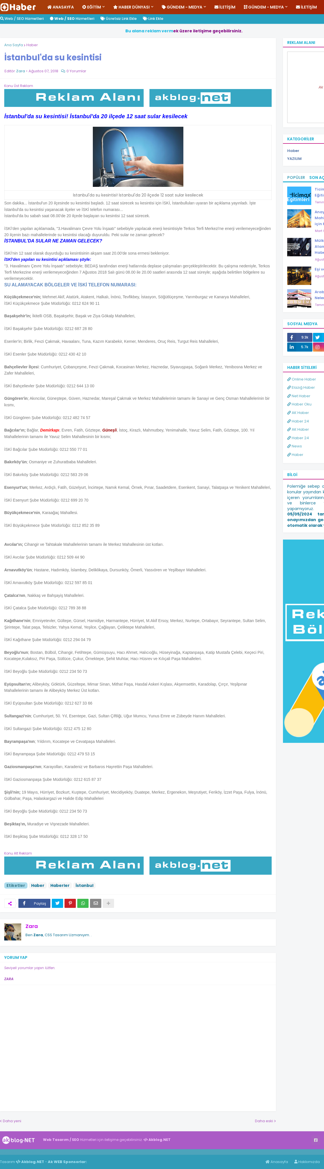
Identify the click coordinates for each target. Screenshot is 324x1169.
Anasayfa (276, 1161)
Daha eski (264, 1121)
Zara (31, 926)
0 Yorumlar (76, 71)
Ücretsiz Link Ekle (118, 18)
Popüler (296, 177)
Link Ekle (153, 18)
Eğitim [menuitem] (91, 7)
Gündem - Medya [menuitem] (182, 7)
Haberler (60, 885)
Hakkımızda (307, 1161)
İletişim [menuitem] (224, 7)
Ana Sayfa (13, 45)
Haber (32, 45)
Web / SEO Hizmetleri (22, 18)
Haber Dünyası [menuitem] (131, 7)
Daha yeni (12, 1121)
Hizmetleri (72, 18)
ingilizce (58, 1152)
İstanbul (84, 885)
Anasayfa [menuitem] (60, 7)
